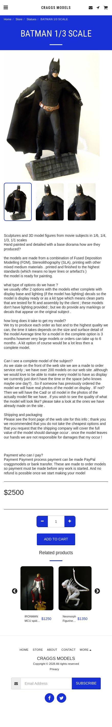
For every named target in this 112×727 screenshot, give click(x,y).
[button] (5, 7)
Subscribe (86, 683)
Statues (31, 19)
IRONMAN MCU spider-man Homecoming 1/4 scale (33, 619)
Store (19, 19)
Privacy (54, 669)
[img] (36, 588)
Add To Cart (56, 539)
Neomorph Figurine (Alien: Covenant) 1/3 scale (69, 619)
